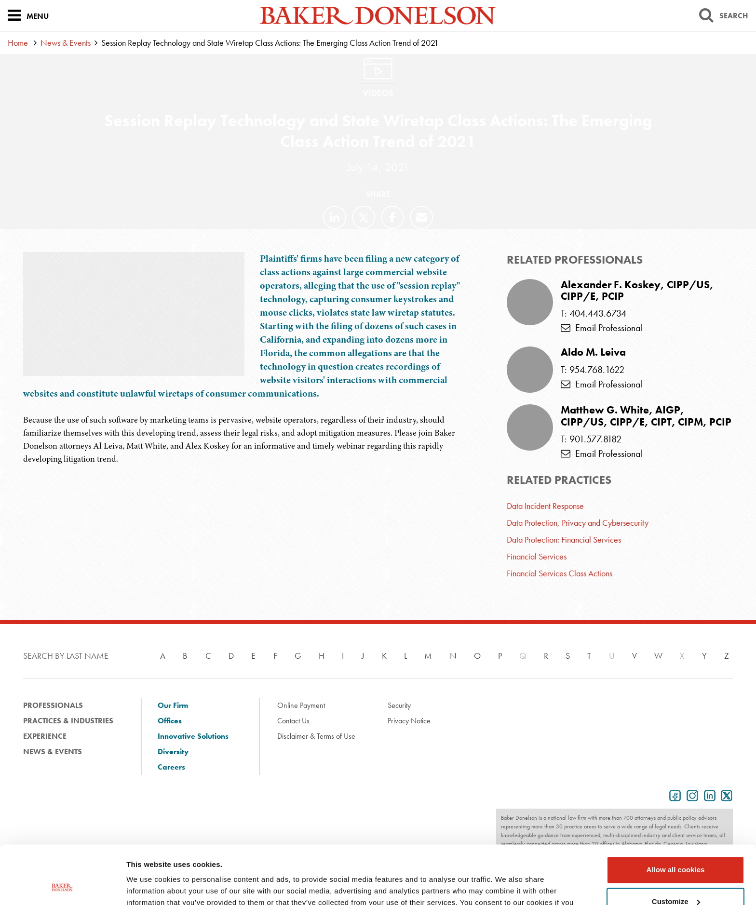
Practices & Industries (68, 721)
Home (18, 42)
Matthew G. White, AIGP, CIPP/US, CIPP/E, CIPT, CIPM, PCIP (646, 415)
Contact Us (293, 721)
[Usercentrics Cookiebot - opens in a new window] (62, 886)
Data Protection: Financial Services (564, 539)
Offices (170, 721)
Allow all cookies (676, 815)
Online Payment (301, 705)
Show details (148, 886)
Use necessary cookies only (675, 878)
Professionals (53, 705)
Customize (676, 846)
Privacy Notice (409, 721)
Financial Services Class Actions (559, 573)
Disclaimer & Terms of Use (316, 736)
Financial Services (537, 556)
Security (399, 705)
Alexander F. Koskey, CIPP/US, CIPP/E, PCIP (637, 290)
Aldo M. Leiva (593, 352)
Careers (171, 767)
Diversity (173, 751)
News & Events (65, 42)
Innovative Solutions (193, 736)
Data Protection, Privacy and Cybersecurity (577, 522)
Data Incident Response (545, 505)
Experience (45, 736)
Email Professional (602, 327)
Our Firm (173, 705)
